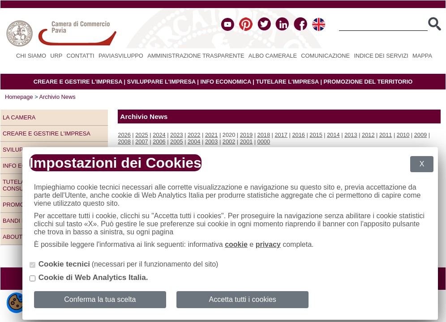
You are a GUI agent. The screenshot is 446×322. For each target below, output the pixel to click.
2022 (194, 134)
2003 (211, 141)
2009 (420, 134)
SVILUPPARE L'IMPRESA (161, 81)
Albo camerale (273, 55)
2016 (298, 134)
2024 (159, 134)
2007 (141, 141)
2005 (176, 141)
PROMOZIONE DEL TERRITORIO (368, 81)
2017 (281, 134)
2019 (246, 134)
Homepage (19, 96)
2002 (229, 141)
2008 (124, 141)
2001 (246, 141)
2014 (333, 134)
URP (56, 55)
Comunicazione (325, 55)
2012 (368, 134)
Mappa (422, 55)
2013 (350, 134)
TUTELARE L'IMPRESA (287, 81)
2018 (263, 134)
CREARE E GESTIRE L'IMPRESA (78, 81)
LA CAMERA (19, 117)
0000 (263, 141)
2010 (403, 134)
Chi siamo (31, 55)
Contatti (80, 55)
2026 (124, 134)
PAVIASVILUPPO (121, 55)
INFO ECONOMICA (225, 81)
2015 (315, 134)
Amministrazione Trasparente (195, 55)
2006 (159, 141)
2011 (385, 134)
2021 (211, 134)
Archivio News (57, 96)
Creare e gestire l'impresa (46, 133)
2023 (176, 134)
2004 (194, 141)
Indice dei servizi (381, 55)
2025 (141, 134)
